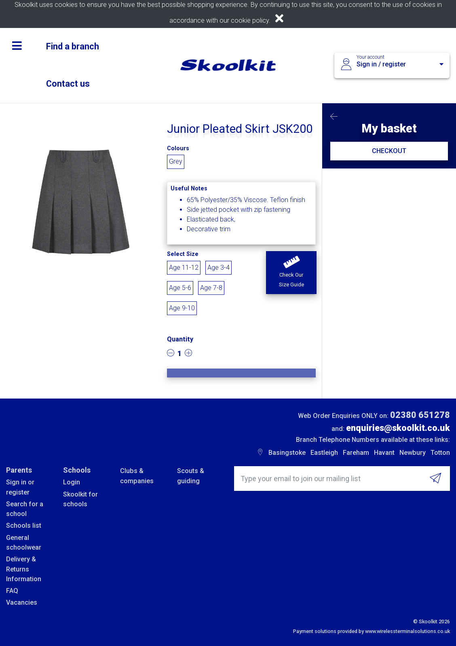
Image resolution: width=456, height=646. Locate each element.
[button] (291, 272)
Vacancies (21, 602)
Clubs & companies (137, 475)
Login (71, 482)
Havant (384, 452)
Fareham (356, 452)
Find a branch (72, 46)
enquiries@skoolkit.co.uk (398, 428)
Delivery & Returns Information (23, 569)
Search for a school (24, 509)
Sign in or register (20, 487)
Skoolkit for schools (80, 499)
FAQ (12, 591)
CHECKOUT (389, 151)
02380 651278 (420, 415)
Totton (440, 452)
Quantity (180, 339)
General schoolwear (23, 542)
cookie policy (250, 20)
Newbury (412, 452)
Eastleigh (324, 452)
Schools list (23, 525)
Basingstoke (287, 452)
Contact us (68, 84)
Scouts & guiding (190, 475)
